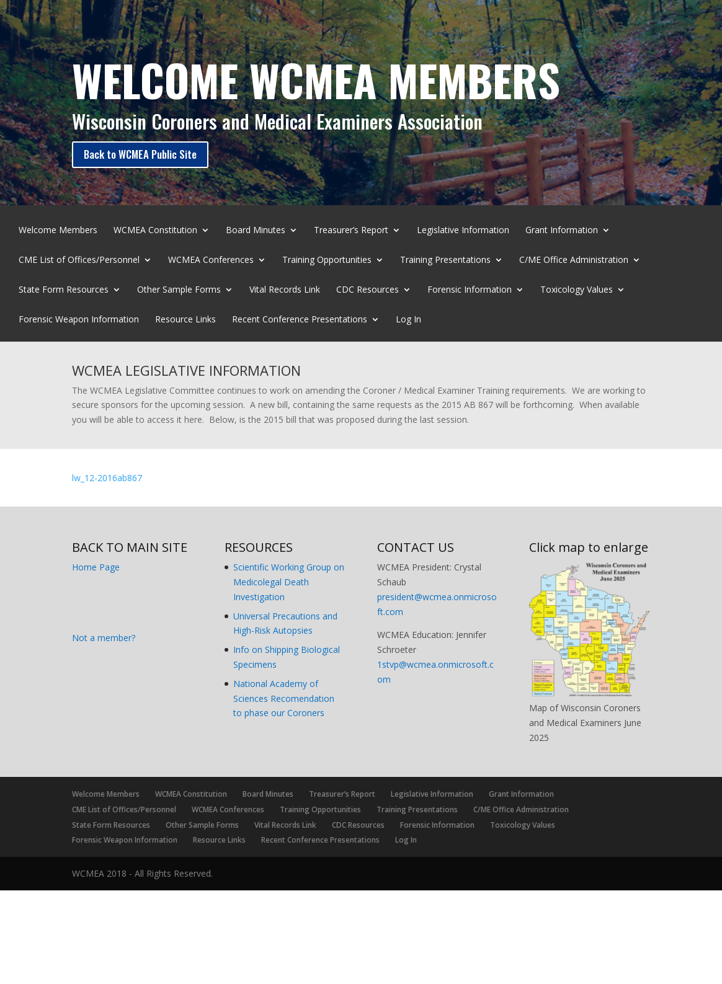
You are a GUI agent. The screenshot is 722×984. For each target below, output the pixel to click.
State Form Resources (64, 290)
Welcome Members (58, 231)
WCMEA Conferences (211, 260)
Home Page (96, 567)
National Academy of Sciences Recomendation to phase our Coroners (283, 698)
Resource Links (185, 320)
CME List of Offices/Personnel (79, 260)
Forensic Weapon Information (79, 320)
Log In (408, 320)
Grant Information (561, 231)
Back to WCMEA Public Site (140, 154)
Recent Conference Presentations (299, 320)
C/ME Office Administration (573, 260)
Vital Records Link (284, 290)
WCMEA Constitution (155, 231)
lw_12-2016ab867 (107, 478)
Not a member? (103, 638)
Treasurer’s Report (351, 231)
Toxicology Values (576, 290)
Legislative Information (463, 231)
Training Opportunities (327, 260)
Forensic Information (469, 290)
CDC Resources (367, 290)
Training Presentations (445, 260)
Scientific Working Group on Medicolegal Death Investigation (288, 582)
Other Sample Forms (179, 290)
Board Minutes (255, 231)
